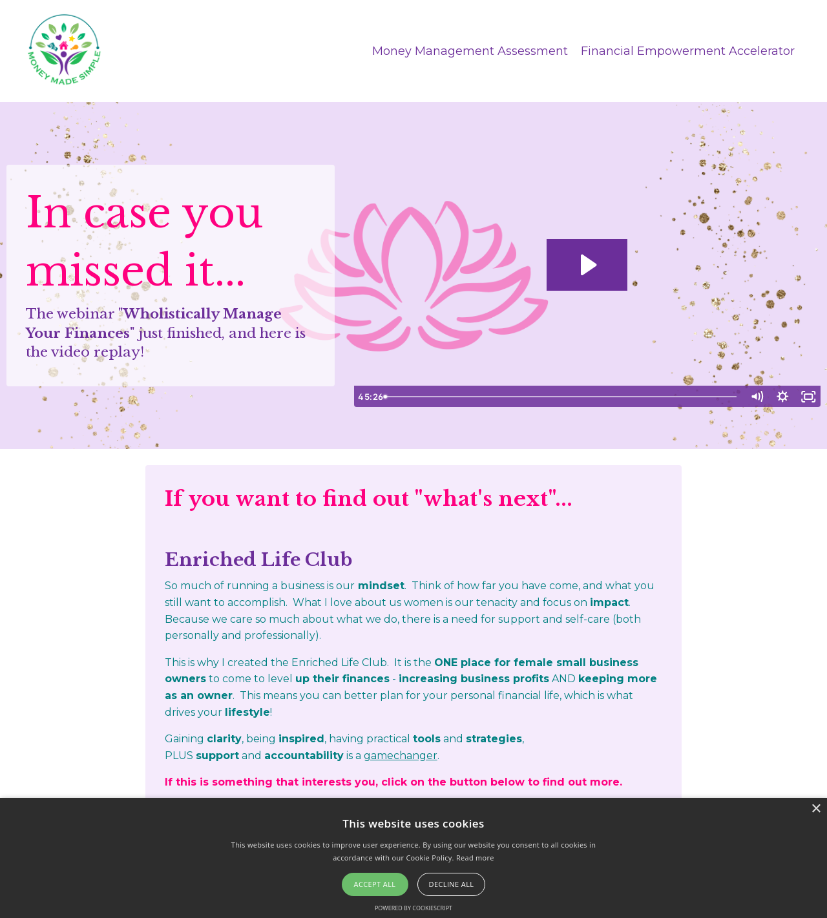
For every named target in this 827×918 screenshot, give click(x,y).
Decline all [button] (451, 884)
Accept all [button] (375, 884)
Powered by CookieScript (413, 908)
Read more (475, 857)
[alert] (413, 858)
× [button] (816, 809)
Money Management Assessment (470, 50)
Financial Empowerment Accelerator (688, 50)
